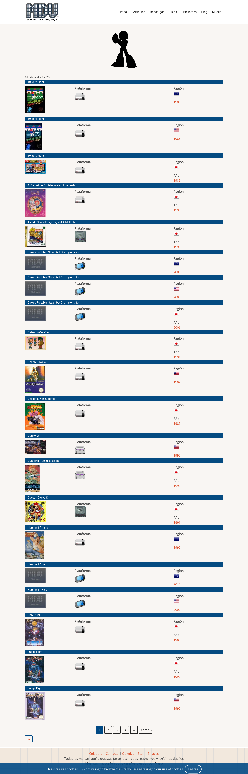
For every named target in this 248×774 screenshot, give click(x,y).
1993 (177, 210)
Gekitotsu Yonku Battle (41, 398)
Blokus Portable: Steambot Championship (53, 252)
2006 (177, 327)
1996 (177, 522)
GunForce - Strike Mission (43, 460)
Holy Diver (34, 615)
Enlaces (153, 753)
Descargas (157, 12)
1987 (177, 382)
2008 (177, 272)
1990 (177, 676)
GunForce (33, 435)
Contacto (112, 753)
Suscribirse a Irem (124, 738)
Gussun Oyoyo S (38, 497)
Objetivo (128, 753)
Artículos (139, 12)
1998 (177, 247)
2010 (177, 584)
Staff (141, 753)
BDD (174, 12)
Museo (216, 12)
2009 (177, 610)
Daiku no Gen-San (39, 332)
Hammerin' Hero (37, 564)
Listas (122, 12)
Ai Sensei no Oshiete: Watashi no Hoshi (51, 185)
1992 (177, 455)
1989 (177, 423)
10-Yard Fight (36, 82)
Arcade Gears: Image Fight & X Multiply (51, 222)
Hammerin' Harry (38, 527)
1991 (177, 357)
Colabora (95, 753)
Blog (204, 12)
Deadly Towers (37, 362)
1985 (177, 102)
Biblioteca (190, 12)
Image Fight (35, 651)
